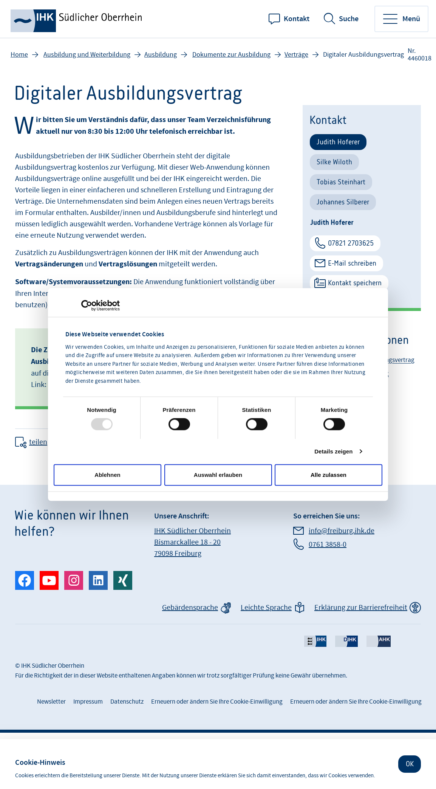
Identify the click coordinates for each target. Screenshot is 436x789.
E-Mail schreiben (352, 263)
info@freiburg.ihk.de (341, 531)
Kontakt (296, 19)
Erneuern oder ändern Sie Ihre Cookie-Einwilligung (217, 702)
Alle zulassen (328, 475)
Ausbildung (160, 54)
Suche (349, 19)
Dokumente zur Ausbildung (231, 54)
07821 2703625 (351, 243)
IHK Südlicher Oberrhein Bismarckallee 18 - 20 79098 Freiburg (192, 542)
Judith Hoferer (338, 142)
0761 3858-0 (327, 544)
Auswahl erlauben (218, 475)
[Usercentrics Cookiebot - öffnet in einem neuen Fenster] (87, 305)
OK (410, 764)
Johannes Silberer (343, 202)
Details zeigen (333, 451)
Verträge (296, 54)
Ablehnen (107, 475)
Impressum (88, 702)
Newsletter (51, 702)
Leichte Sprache (266, 608)
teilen (38, 442)
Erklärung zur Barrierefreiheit (360, 608)
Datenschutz (127, 702)
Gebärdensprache (190, 608)
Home (19, 54)
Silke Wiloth (334, 162)
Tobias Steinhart (341, 182)
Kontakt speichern (355, 282)
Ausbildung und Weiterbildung (86, 54)
